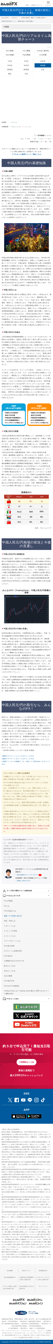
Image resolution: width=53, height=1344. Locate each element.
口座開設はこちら (26, 1062)
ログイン (39, 3)
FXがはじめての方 (13, 896)
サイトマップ (43, 1286)
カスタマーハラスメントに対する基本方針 (43, 1278)
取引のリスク (26, 1270)
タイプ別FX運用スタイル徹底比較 (19, 890)
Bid (10, 51)
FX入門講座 (8, 901)
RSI (4, 122)
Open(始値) (10, 55)
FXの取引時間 (9, 946)
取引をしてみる (9, 966)
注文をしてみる (9, 971)
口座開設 (33, 3)
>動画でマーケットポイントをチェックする (18, 759)
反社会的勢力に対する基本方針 (26, 1287)
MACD (5, 127)
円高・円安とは (9, 921)
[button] (46, 891)
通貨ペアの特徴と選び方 (13, 916)
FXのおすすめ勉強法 (11, 986)
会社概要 (10, 1270)
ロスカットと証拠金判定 (13, 951)
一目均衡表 (39, 135)
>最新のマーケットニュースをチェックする (18, 756)
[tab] (26, 890)
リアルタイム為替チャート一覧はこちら (26, 154)
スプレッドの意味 (10, 931)
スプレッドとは (9, 926)
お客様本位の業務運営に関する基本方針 (26, 1278)
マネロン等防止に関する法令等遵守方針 (10, 1287)
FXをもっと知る (13, 999)
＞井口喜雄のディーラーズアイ (26, 875)
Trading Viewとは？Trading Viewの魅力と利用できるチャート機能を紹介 (26, 992)
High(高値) (27, 55)
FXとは (6, 906)
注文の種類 (8, 976)
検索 (27, 3)
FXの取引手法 (9, 981)
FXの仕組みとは (10, 911)
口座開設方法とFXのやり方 (14, 961)
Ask (26, 51)
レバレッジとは (9, 936)
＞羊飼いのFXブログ (23, 881)
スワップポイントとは (12, 941)
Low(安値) (43, 55)
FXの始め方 (8, 956)
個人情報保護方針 (10, 1277)
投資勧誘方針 (43, 1270)
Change (43, 51)
